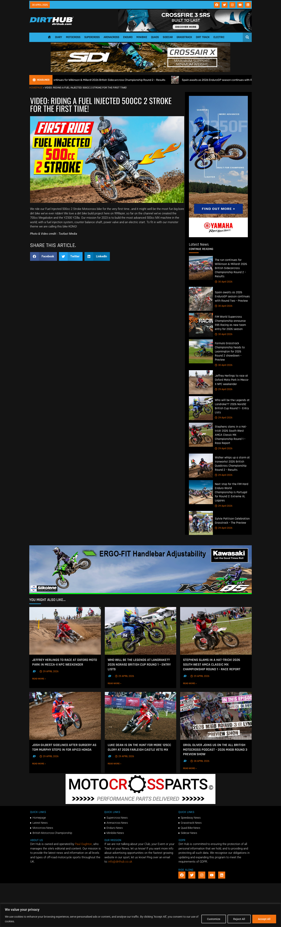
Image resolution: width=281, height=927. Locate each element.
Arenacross (111, 37)
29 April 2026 (223, 389)
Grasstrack (184, 37)
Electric (218, 37)
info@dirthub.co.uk (120, 861)
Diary (58, 37)
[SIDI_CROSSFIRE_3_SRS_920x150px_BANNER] (185, 30)
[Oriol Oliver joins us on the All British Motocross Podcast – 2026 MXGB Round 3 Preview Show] (216, 716)
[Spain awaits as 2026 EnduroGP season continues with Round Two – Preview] (201, 299)
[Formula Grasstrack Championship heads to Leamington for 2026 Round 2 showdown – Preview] (201, 351)
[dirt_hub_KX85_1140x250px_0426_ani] (140, 593)
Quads (155, 37)
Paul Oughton (83, 844)
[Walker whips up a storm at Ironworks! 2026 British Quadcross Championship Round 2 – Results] (201, 465)
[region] (140, 915)
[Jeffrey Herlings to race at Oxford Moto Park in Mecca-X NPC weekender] (201, 382)
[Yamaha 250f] (218, 236)
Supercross (92, 37)
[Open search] (247, 37)
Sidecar (168, 37)
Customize (213, 919)
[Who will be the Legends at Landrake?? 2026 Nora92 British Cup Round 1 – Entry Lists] (201, 408)
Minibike (141, 37)
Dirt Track (203, 37)
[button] (43, 256)
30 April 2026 (223, 281)
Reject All (239, 919)
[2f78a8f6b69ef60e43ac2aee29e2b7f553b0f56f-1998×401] (140, 803)
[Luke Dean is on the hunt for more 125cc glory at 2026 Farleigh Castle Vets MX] (140, 716)
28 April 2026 (199, 761)
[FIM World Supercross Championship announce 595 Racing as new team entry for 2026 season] (201, 325)
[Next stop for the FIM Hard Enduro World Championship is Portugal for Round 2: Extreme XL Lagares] (201, 492)
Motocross (73, 37)
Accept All (264, 919)
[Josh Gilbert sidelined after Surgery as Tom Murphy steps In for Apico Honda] (65, 716)
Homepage (35, 87)
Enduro (127, 37)
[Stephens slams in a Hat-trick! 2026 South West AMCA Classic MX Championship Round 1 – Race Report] (201, 435)
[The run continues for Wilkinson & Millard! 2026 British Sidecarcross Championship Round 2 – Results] (201, 268)
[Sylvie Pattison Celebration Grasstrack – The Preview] (201, 523)
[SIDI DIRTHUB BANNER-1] (140, 71)
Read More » (45, 678)
